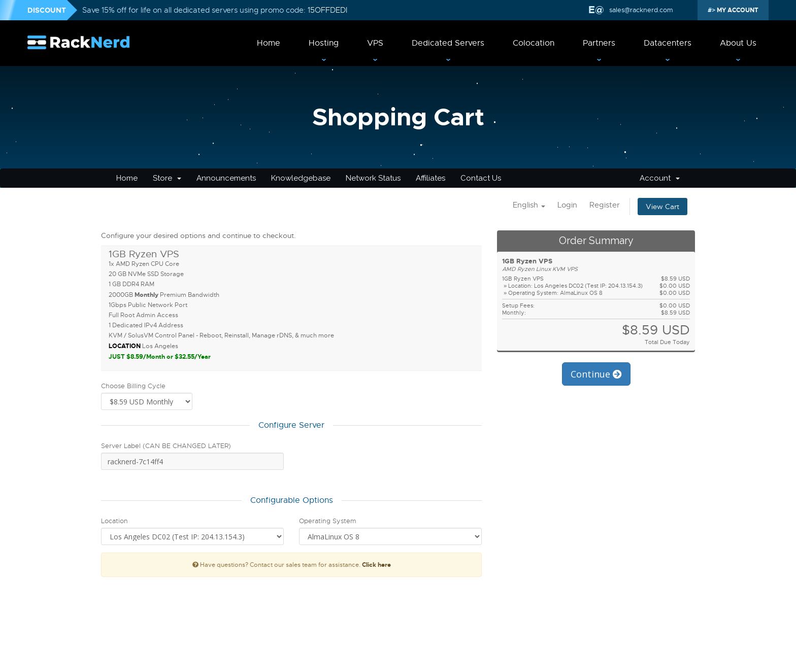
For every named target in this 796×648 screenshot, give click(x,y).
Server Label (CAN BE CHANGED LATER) (166, 445)
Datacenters (667, 43)
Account (660, 178)
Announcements (226, 178)
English (529, 205)
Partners (599, 43)
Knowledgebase (300, 178)
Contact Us (480, 178)
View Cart (662, 206)
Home (268, 43)
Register (604, 205)
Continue (596, 374)
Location (114, 521)
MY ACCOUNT (736, 10)
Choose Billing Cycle (133, 386)
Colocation (533, 43)
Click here (376, 565)
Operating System (327, 521)
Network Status (373, 178)
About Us (738, 43)
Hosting (324, 43)
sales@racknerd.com (640, 10)
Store (167, 178)
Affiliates (430, 178)
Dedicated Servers (448, 43)
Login (567, 205)
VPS (375, 43)
